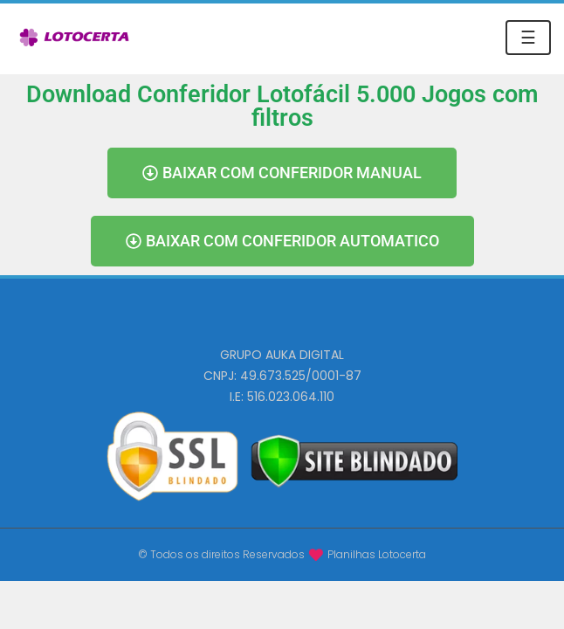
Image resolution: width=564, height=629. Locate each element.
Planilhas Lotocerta (376, 554)
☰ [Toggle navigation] (528, 37)
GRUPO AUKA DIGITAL (282, 354)
